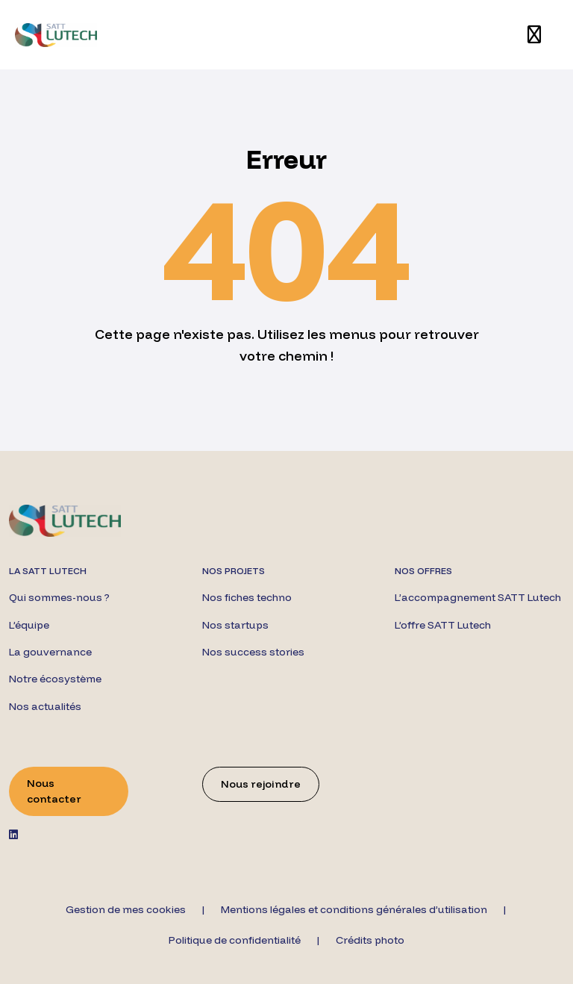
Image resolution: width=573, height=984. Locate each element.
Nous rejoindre (261, 784)
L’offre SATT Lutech (443, 625)
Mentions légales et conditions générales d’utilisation (354, 909)
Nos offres (423, 570)
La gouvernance (50, 651)
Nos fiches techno (247, 597)
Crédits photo (370, 940)
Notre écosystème (55, 678)
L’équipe (29, 625)
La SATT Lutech (48, 570)
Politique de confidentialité (235, 940)
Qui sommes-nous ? (59, 597)
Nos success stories (253, 651)
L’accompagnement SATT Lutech (478, 597)
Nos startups (235, 625)
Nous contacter (54, 791)
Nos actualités (45, 706)
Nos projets (233, 570)
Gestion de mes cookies (126, 909)
